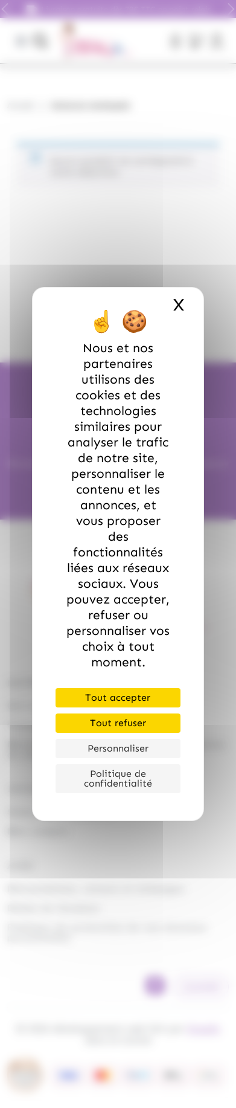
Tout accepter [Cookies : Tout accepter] (117, 697)
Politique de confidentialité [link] (118, 778)
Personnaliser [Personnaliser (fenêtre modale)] (118, 748)
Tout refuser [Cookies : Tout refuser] (118, 723)
